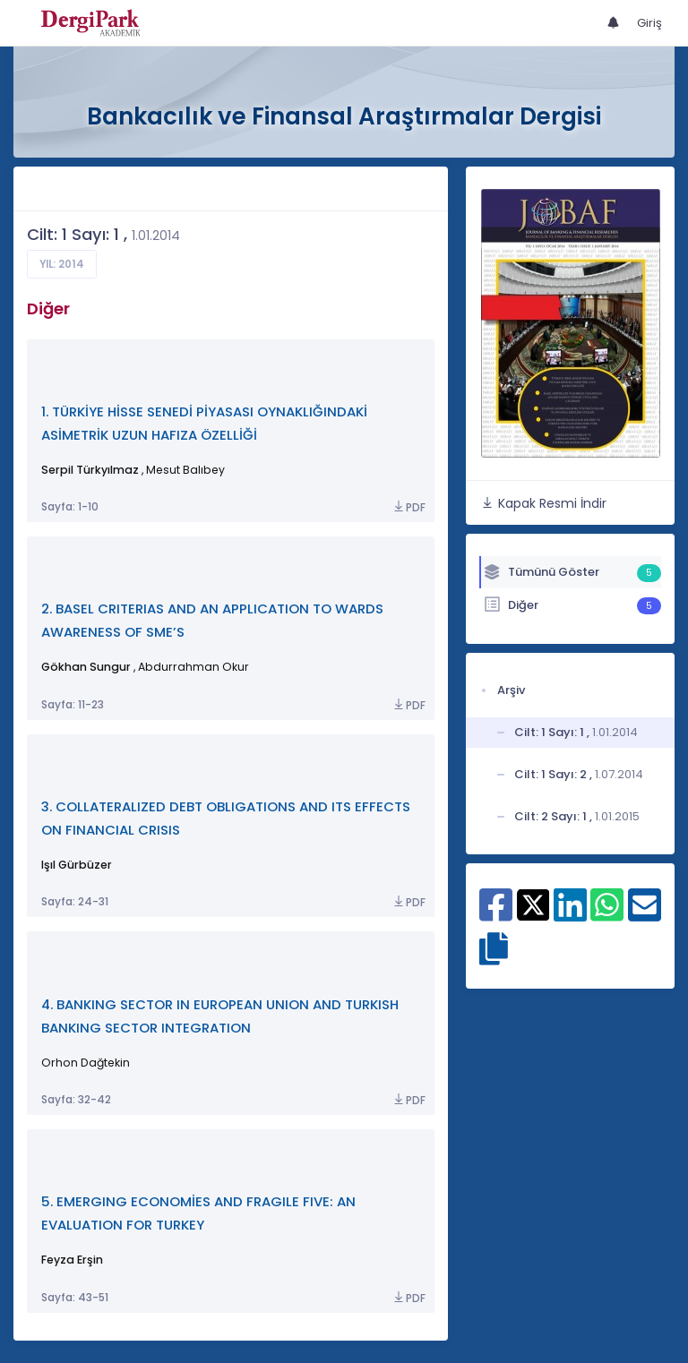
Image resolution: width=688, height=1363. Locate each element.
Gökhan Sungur (86, 666)
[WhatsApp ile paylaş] (607, 914)
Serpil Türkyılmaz (90, 469)
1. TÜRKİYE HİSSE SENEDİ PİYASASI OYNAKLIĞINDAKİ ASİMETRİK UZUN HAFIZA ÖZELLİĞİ (204, 423)
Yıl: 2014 (61, 264)
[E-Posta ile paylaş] (644, 914)
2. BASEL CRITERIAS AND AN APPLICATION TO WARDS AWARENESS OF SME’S (212, 620)
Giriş (649, 22)
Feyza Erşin (72, 1259)
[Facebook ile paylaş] (495, 914)
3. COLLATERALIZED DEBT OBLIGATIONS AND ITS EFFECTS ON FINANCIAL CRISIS (225, 818)
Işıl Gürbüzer (76, 864)
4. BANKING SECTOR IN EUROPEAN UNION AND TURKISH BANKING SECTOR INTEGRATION (220, 1016)
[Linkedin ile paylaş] (570, 914)
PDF (408, 507)
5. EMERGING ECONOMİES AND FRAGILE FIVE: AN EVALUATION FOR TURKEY (198, 1213)
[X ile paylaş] (533, 904)
